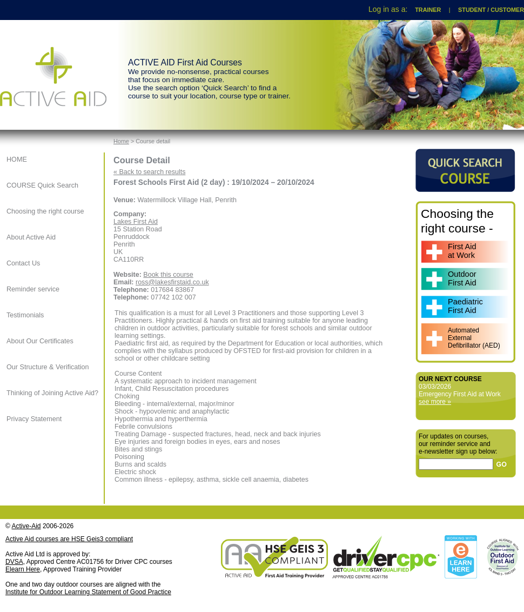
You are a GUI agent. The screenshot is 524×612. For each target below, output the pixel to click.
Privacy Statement (34, 419)
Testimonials (25, 315)
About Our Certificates (39, 341)
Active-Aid (26, 526)
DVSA (14, 562)
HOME (16, 159)
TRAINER (428, 9)
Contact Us (23, 263)
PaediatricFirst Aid (465, 306)
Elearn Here (22, 569)
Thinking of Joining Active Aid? (52, 393)
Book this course (168, 274)
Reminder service (32, 289)
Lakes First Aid (135, 221)
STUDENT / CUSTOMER (491, 9)
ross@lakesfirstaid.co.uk (172, 282)
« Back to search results (149, 172)
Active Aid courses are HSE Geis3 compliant (69, 539)
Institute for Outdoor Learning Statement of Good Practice (88, 592)
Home (121, 141)
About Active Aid (31, 237)
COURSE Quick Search (42, 185)
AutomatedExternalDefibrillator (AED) (474, 338)
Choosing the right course (45, 211)
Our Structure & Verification (47, 367)
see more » (435, 401)
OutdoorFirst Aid (462, 278)
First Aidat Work (462, 251)
